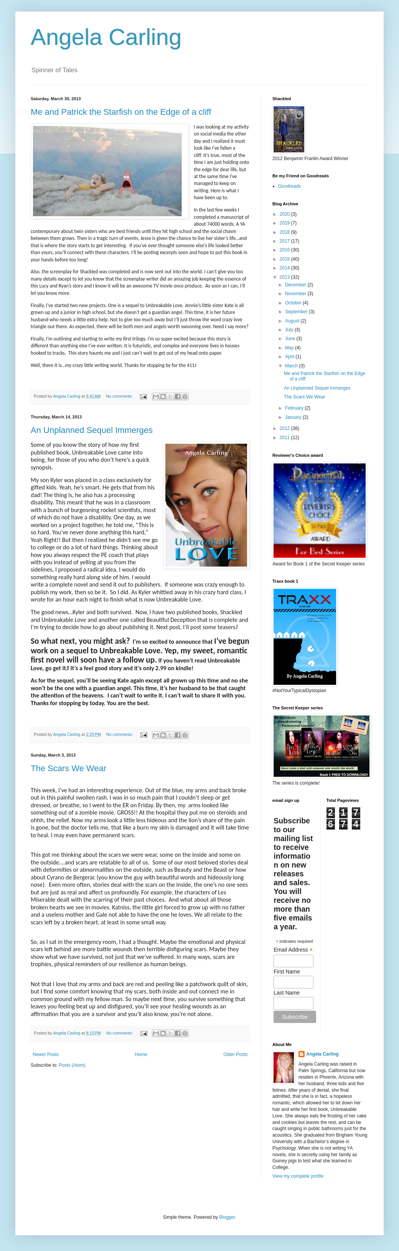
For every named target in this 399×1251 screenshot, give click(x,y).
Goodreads (289, 186)
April (290, 356)
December (296, 285)
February (295, 408)
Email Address (293, 950)
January (294, 417)
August (293, 321)
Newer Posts (46, 1054)
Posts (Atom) (72, 1065)
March (292, 366)
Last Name (287, 993)
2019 (285, 223)
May (290, 347)
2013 (285, 277)
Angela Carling (106, 37)
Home (141, 1054)
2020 (285, 214)
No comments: (120, 396)
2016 (285, 250)
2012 (285, 428)
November (296, 293)
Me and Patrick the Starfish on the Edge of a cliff (121, 112)
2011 (285, 437)
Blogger (227, 1217)
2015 (285, 259)
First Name (287, 971)
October (294, 303)
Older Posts (235, 1054)
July (290, 329)
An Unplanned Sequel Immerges (92, 430)
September (297, 311)
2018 (285, 232)
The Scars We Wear (68, 768)
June (290, 338)
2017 (285, 241)
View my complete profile (297, 1176)
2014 (285, 268)
